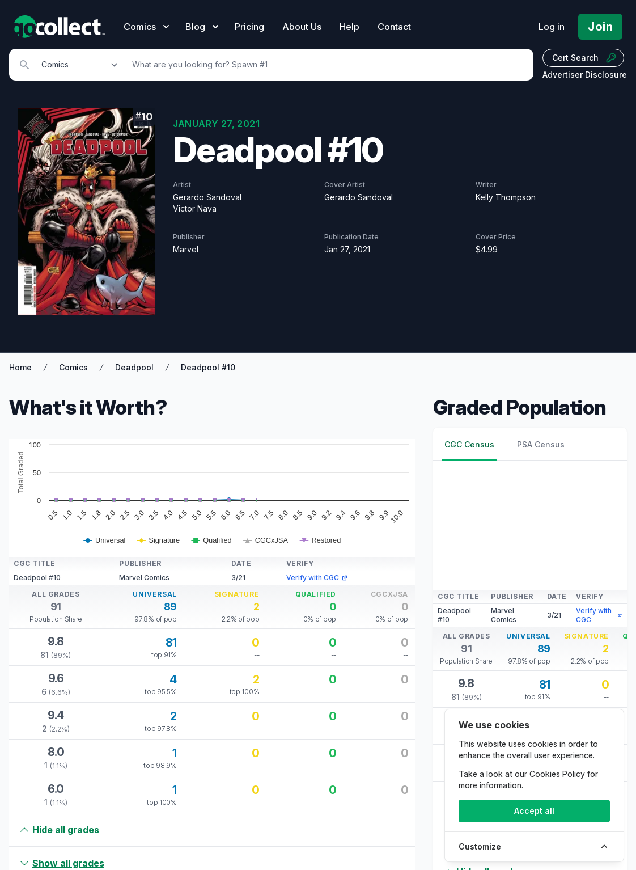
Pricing (249, 26)
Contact (394, 26)
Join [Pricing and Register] (600, 26)
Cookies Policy (557, 774)
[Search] (326, 64)
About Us (301, 26)
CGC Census (469, 444)
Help (349, 26)
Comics (73, 367)
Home (20, 367)
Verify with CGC (317, 577)
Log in (552, 26)
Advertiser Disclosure (584, 74)
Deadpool (134, 367)
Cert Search (584, 58)
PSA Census (541, 444)
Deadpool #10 (208, 367)
